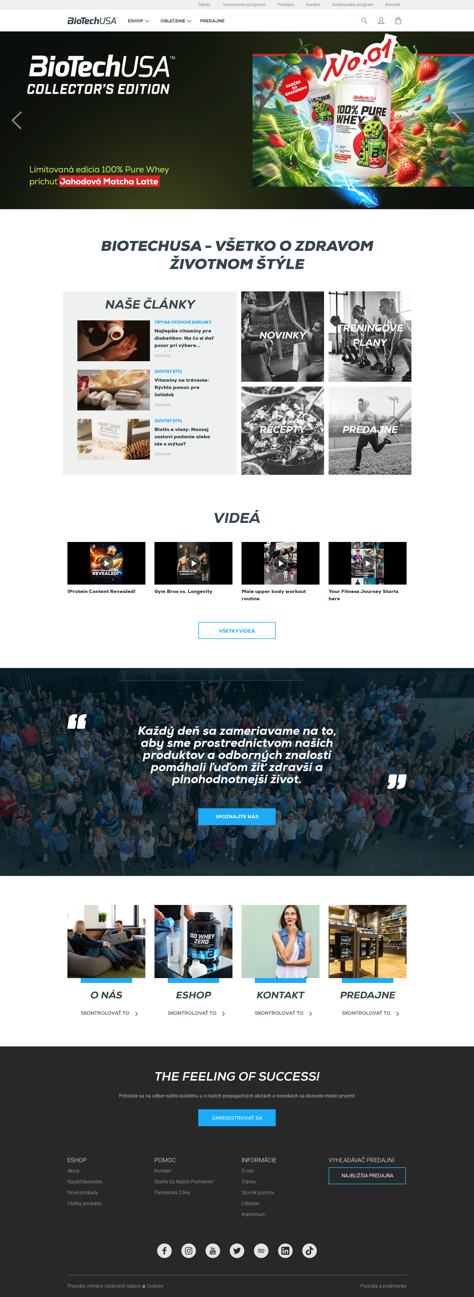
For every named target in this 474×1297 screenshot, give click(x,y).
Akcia (73, 1171)
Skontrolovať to (105, 1013)
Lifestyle (250, 1203)
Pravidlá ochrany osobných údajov (104, 1286)
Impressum (253, 1214)
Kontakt (393, 4)
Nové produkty (82, 1192)
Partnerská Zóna (172, 1192)
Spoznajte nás (237, 817)
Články (204, 4)
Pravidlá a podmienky (383, 1286)
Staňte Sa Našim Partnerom (183, 1182)
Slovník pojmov (258, 1192)
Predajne (286, 4)
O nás (248, 1171)
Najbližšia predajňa (367, 1176)
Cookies (154, 1286)
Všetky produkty (84, 1203)
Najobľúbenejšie (84, 1182)
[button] (138, 20)
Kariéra (313, 4)
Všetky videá (237, 631)
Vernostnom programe (244, 4)
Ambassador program (352, 4)
